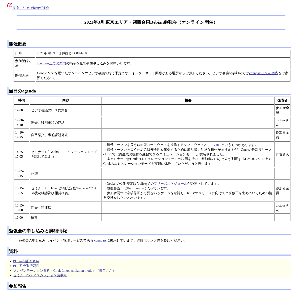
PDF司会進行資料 (26, 266)
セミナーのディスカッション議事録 (40, 275)
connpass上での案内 (51, 63)
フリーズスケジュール (170, 183)
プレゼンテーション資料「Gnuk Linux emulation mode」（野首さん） (64, 270)
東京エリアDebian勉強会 (28, 8)
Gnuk (217, 145)
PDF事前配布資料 (26, 261)
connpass (100, 240)
